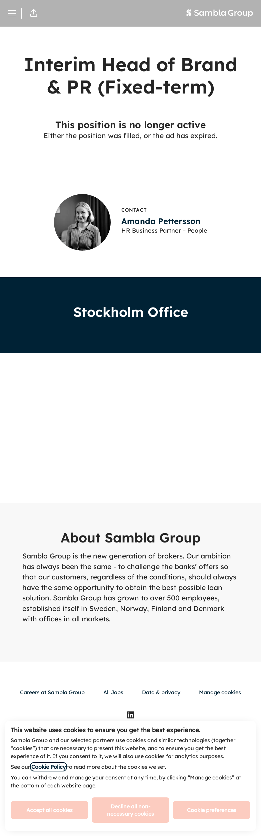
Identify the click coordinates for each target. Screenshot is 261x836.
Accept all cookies (49, 810)
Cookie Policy (48, 766)
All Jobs (113, 692)
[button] (33, 13)
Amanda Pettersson (160, 221)
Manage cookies (220, 692)
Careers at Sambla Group (52, 692)
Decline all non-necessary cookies (130, 810)
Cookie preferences (211, 810)
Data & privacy (161, 692)
